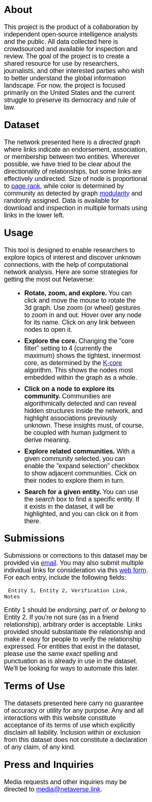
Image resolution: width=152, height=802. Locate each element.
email (48, 562)
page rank (25, 186)
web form (133, 570)
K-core (112, 362)
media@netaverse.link (68, 791)
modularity (115, 193)
